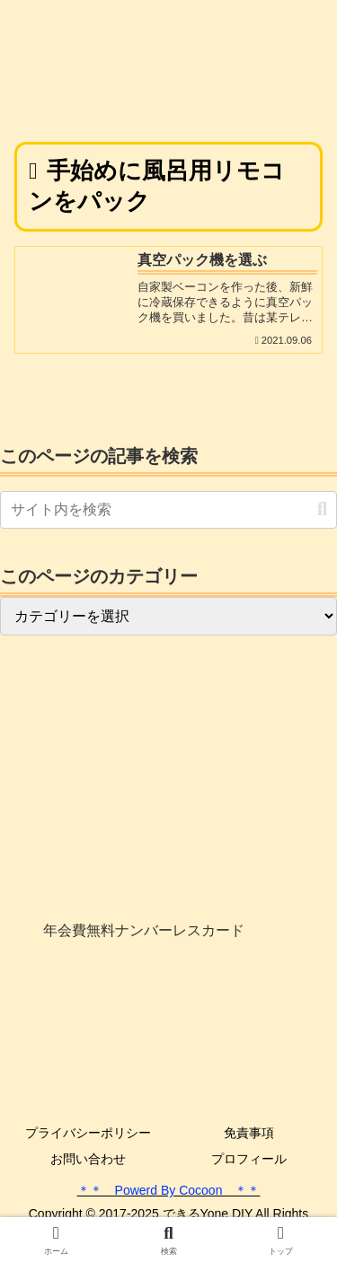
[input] (168, 510)
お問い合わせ (88, 1159)
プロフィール (249, 1159)
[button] (322, 509)
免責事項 (249, 1133)
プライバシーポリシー (88, 1133)
